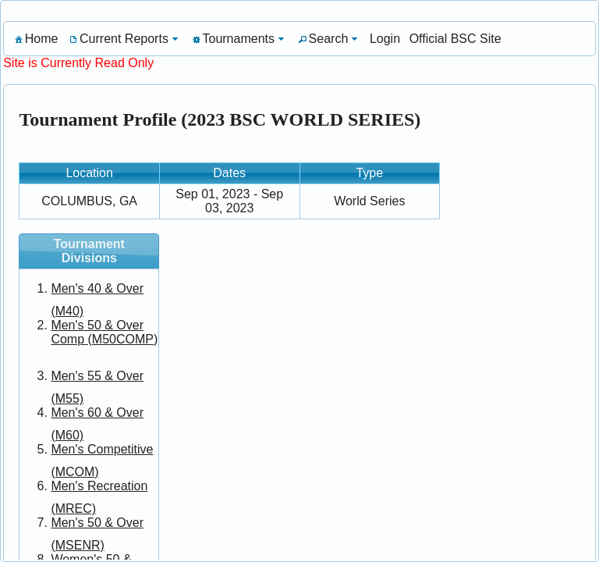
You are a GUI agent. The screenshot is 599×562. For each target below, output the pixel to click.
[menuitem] (35, 39)
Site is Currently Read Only (78, 62)
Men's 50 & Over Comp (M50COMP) (104, 332)
